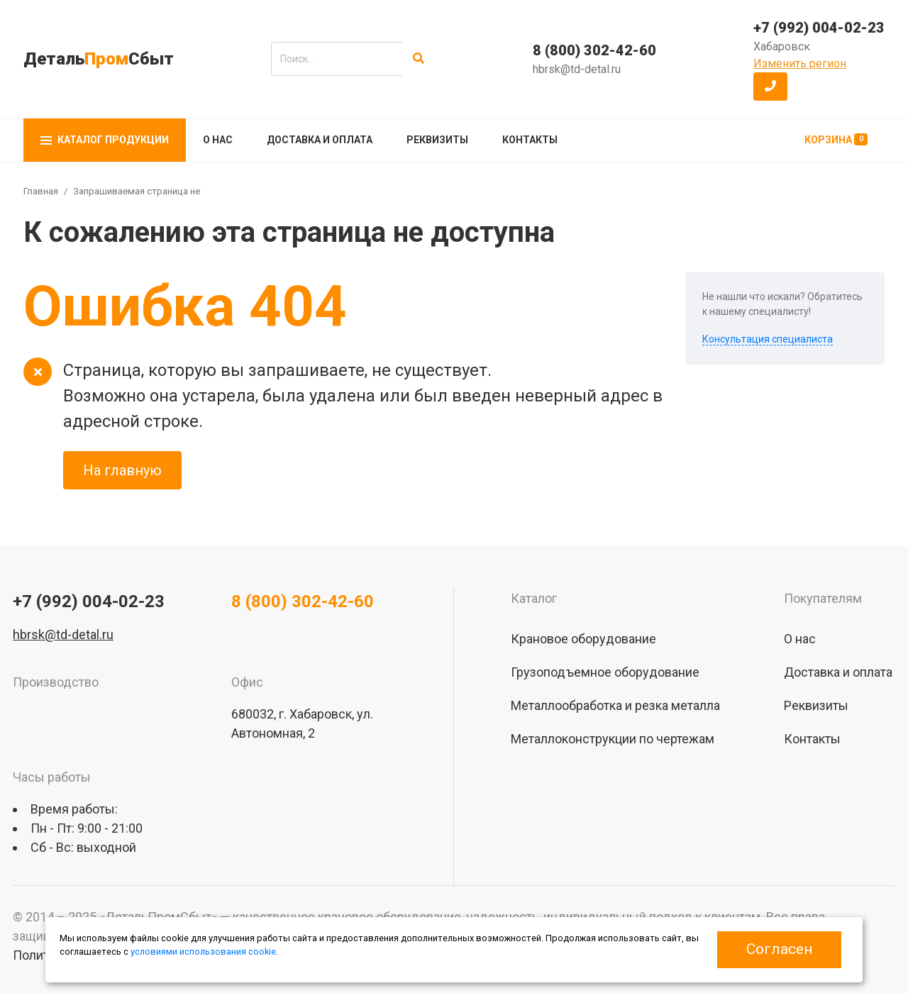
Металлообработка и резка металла (615, 705)
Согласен (779, 949)
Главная (40, 191)
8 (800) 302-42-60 (594, 50)
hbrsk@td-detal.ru (577, 69)
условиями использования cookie (203, 951)
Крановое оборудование (583, 638)
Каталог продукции (104, 139)
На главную (122, 470)
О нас (218, 139)
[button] (770, 86)
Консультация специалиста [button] (767, 339)
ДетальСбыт (98, 59)
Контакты (530, 139)
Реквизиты (437, 139)
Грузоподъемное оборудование (605, 672)
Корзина (836, 139)
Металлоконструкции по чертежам (612, 738)
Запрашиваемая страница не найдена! (156, 191)
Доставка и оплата (319, 139)
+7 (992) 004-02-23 (819, 27)
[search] (336, 59)
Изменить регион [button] (799, 63)
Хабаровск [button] (781, 46)
